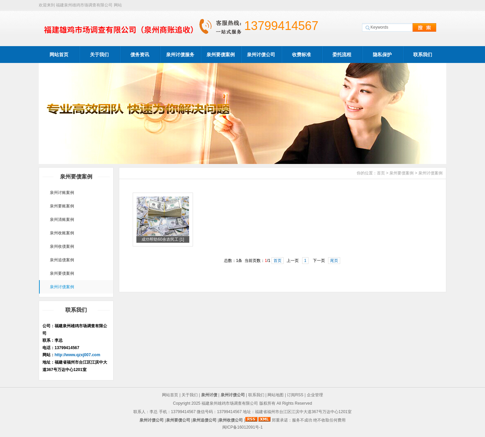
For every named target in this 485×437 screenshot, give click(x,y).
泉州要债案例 (220, 54)
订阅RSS (295, 395)
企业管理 (315, 395)
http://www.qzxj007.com (77, 354)
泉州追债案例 (62, 260)
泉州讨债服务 (180, 54)
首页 (381, 173)
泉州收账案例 (62, 233)
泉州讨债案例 (62, 286)
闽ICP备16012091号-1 (242, 427)
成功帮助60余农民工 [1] (162, 239)
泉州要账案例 (62, 206)
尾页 (334, 260)
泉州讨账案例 (62, 192)
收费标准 (301, 54)
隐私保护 (382, 54)
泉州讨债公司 (261, 54)
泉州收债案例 (62, 246)
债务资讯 (139, 54)
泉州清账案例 (62, 219)
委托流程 (341, 54)
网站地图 (275, 395)
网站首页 (59, 54)
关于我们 (99, 54)
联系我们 (422, 54)
